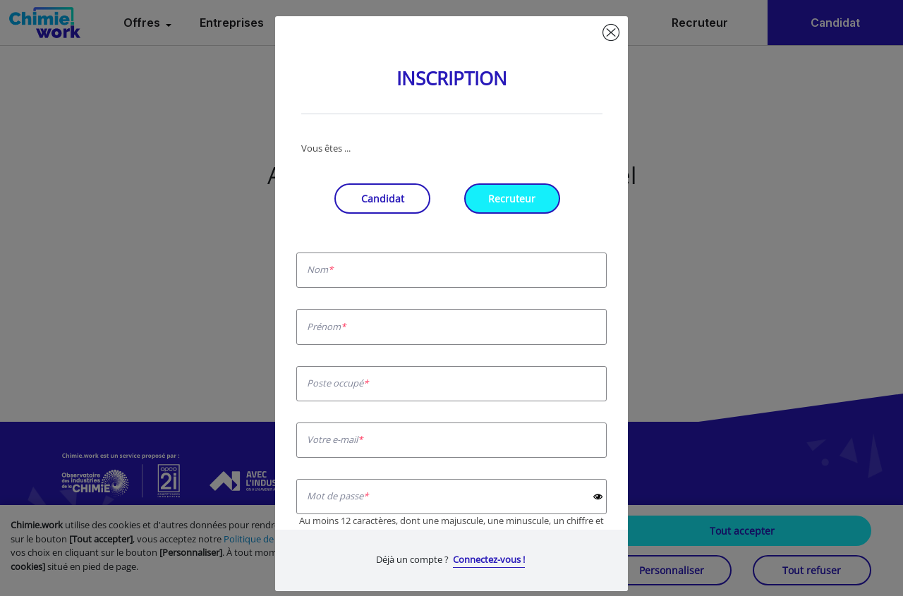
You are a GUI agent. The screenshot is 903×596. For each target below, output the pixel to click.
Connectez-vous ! (489, 559)
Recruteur (511, 198)
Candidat (382, 198)
